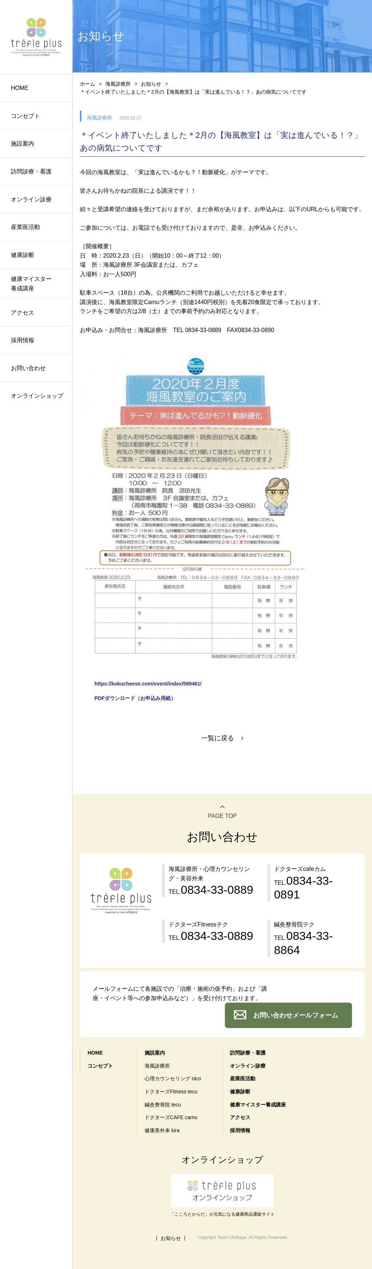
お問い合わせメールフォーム (295, 1015)
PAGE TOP (222, 816)
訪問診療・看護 (31, 171)
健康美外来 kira (162, 1130)
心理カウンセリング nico (173, 1078)
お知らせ (151, 84)
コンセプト (25, 116)
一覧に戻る (217, 738)
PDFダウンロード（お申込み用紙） (135, 698)
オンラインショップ (37, 396)
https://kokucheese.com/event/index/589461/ (148, 684)
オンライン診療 (31, 199)
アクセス (22, 313)
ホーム (87, 84)
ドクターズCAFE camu (171, 1117)
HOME (19, 88)
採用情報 (22, 340)
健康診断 (22, 255)
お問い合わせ (28, 368)
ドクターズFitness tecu (171, 1091)
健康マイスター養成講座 (31, 283)
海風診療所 (118, 84)
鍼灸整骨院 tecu (163, 1105)
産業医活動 (25, 227)
